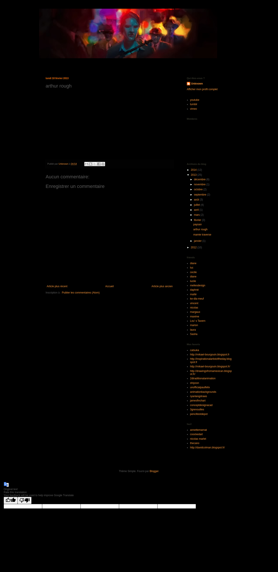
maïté (193, 294)
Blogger (154, 471)
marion (194, 325)
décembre (200, 179)
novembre (200, 184)
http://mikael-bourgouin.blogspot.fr (209, 354)
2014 (194, 169)
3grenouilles (197, 409)
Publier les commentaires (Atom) (81, 292)
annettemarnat (198, 429)
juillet (197, 204)
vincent (194, 303)
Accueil (109, 286)
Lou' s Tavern (197, 320)
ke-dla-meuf (197, 298)
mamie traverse (202, 234)
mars (197, 214)
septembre (200, 194)
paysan (197, 224)
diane (193, 263)
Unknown (197, 83)
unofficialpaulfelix (200, 387)
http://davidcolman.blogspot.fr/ (207, 447)
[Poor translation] (24, 500)
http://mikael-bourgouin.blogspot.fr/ (210, 366)
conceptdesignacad (201, 405)
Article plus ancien (162, 286)
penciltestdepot (199, 414)
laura (193, 329)
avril (196, 209)
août (197, 199)
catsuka (194, 350)
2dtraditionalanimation (202, 378)
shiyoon (194, 383)
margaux (195, 311)
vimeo (193, 108)
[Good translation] (11, 500)
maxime (194, 316)
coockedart (196, 434)
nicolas (194, 307)
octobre (198, 189)
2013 (194, 174)
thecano (194, 443)
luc (191, 267)
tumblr (193, 104)
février (198, 220)
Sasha (193, 334)
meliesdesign (197, 285)
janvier (198, 240)
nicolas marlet (198, 438)
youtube (194, 99)
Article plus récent (57, 286)
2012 (194, 247)
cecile (193, 272)
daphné (194, 289)
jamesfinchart (197, 400)
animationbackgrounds (203, 391)
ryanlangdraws (198, 396)
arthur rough (200, 229)
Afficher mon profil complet (202, 89)
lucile (193, 281)
